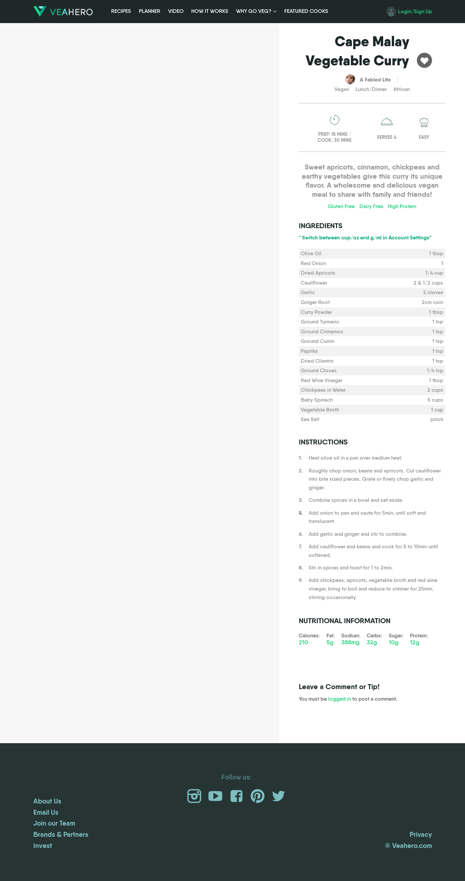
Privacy (421, 834)
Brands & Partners (60, 834)
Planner (149, 11)
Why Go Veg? (253, 11)
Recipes (121, 11)
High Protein (402, 206)
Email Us (45, 812)
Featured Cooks (306, 11)
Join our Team (54, 823)
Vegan (341, 89)
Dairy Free (371, 206)
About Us (47, 801)
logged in (339, 699)
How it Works (209, 11)
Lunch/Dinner (371, 89)
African (401, 89)
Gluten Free (341, 206)
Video (176, 11)
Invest (42, 845)
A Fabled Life (375, 79)
